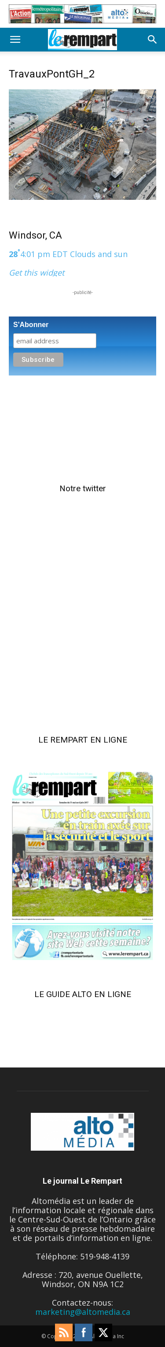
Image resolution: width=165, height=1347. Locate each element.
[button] (15, 40)
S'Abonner (30, 324)
